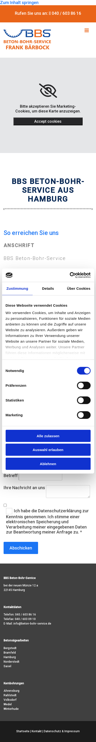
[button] (84, 30)
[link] (48, 91)
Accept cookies (48, 121)
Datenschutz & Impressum (62, 731)
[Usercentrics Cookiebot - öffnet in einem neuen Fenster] (69, 275)
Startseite (22, 731)
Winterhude (11, 709)
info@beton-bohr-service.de (32, 623)
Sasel (7, 666)
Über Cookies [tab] (78, 288)
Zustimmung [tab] (17, 288)
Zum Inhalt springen (19, 2)
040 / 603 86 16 (25, 614)
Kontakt (37, 731)
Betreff (11, 475)
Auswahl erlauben (48, 450)
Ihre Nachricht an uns (24, 487)
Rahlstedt (10, 695)
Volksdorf (10, 699)
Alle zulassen (48, 436)
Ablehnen (48, 464)
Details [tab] (48, 288)
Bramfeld (10, 652)
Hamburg (10, 657)
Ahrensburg (11, 690)
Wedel (8, 704)
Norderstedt (11, 661)
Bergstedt (10, 648)
